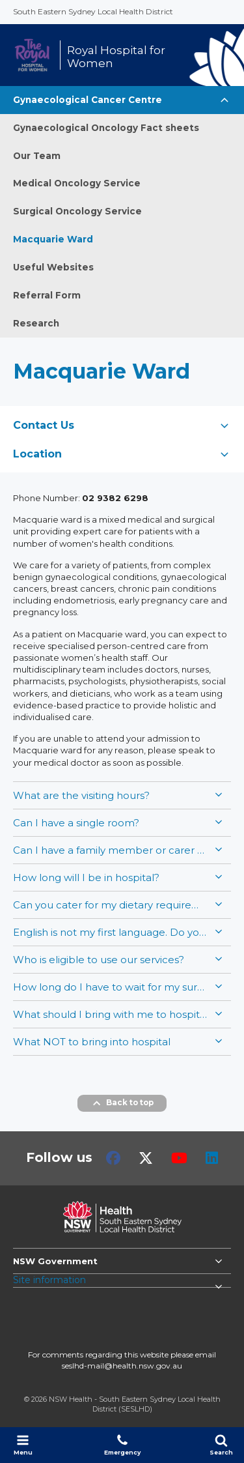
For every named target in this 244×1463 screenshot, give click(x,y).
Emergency (122, 1445)
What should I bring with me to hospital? (110, 1014)
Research (36, 323)
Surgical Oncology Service (77, 211)
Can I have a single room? (76, 823)
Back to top (122, 1103)
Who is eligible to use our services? (98, 959)
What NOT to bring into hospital (91, 1042)
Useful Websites (53, 267)
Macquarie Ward (53, 239)
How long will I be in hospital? (86, 877)
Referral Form (47, 295)
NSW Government (55, 1261)
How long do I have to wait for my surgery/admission (110, 987)
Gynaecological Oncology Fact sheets (106, 128)
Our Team (37, 156)
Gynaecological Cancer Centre (87, 99)
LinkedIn (212, 1158)
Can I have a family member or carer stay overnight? (110, 850)
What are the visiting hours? (81, 795)
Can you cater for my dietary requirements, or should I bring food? (110, 905)
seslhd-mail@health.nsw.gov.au (122, 1365)
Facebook (113, 1158)
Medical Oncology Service (77, 183)
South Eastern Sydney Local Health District (93, 11)
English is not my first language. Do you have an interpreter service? (110, 932)
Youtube (179, 1158)
